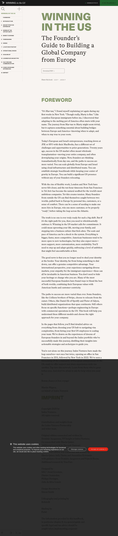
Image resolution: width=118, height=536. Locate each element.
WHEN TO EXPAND (7, 35)
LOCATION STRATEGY (8, 47)
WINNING (15, 3)
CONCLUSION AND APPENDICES (7, 68)
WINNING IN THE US (91, 3)
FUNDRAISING (6, 39)
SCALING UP (5, 54)
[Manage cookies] (77, 449)
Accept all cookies (98, 449)
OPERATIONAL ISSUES (8, 51)
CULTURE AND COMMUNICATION (7, 63)
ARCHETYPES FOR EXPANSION (7, 25)
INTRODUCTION (7, 21)
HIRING (4, 43)
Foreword (5, 17)
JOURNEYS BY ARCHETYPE (10, 58)
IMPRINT (4, 73)
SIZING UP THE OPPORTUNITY (6, 31)
